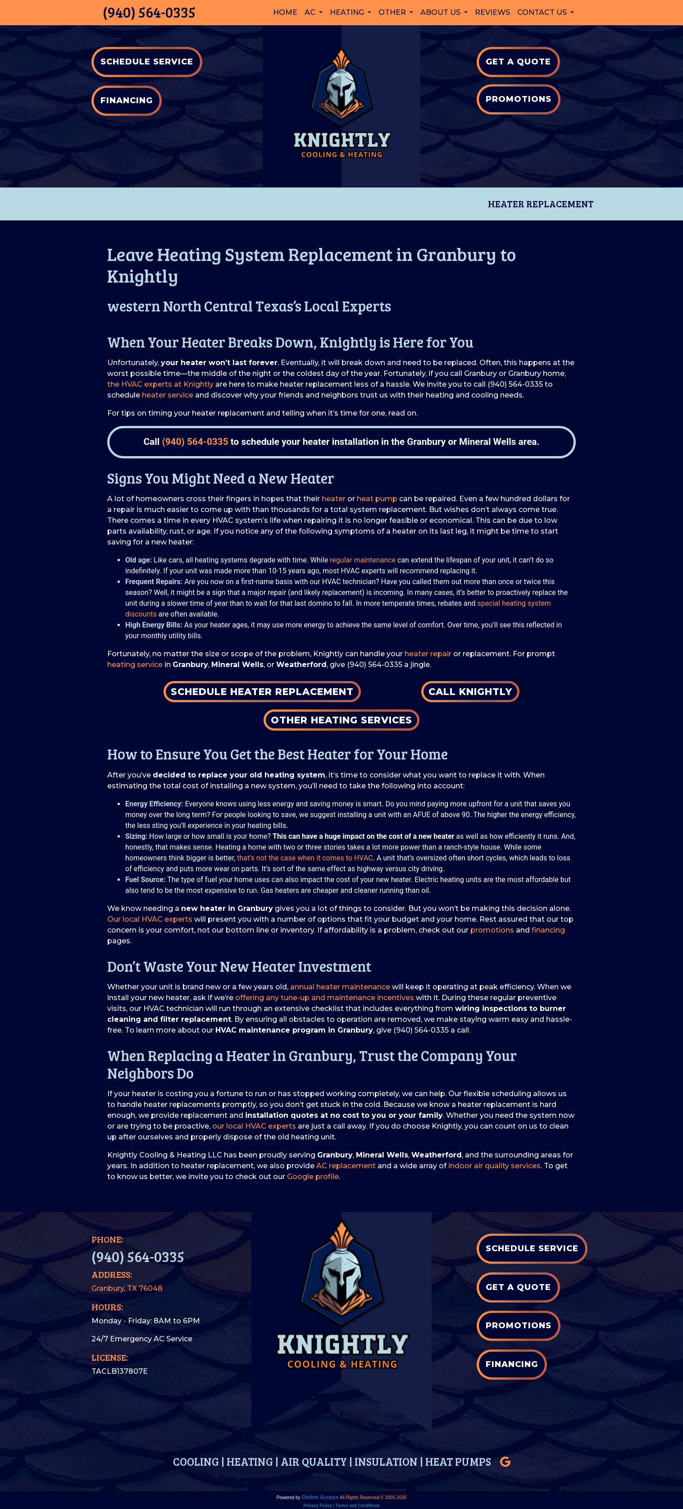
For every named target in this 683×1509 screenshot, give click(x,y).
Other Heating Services (341, 720)
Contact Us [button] (543, 12)
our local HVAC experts (254, 1126)
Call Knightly (470, 691)
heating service (135, 664)
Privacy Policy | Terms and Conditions (341, 1505)
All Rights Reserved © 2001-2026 (373, 1497)
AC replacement (346, 1165)
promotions (492, 930)
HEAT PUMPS (458, 1461)
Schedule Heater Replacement (262, 691)
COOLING (196, 1461)
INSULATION (386, 1461)
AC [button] (311, 12)
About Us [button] (441, 12)
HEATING (250, 1461)
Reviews (492, 12)
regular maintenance (363, 560)
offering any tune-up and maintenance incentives (324, 997)
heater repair (428, 653)
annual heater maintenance (340, 987)
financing (548, 930)
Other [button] (393, 12)
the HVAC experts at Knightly (160, 384)
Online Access (319, 1497)
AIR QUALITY (314, 1461)
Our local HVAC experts (149, 919)
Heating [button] (348, 12)
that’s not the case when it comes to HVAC (305, 858)
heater (334, 498)
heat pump (377, 498)
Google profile (313, 1176)
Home (285, 12)
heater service (167, 395)
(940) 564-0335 (149, 12)
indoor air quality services (494, 1165)
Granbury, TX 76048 (127, 1288)
